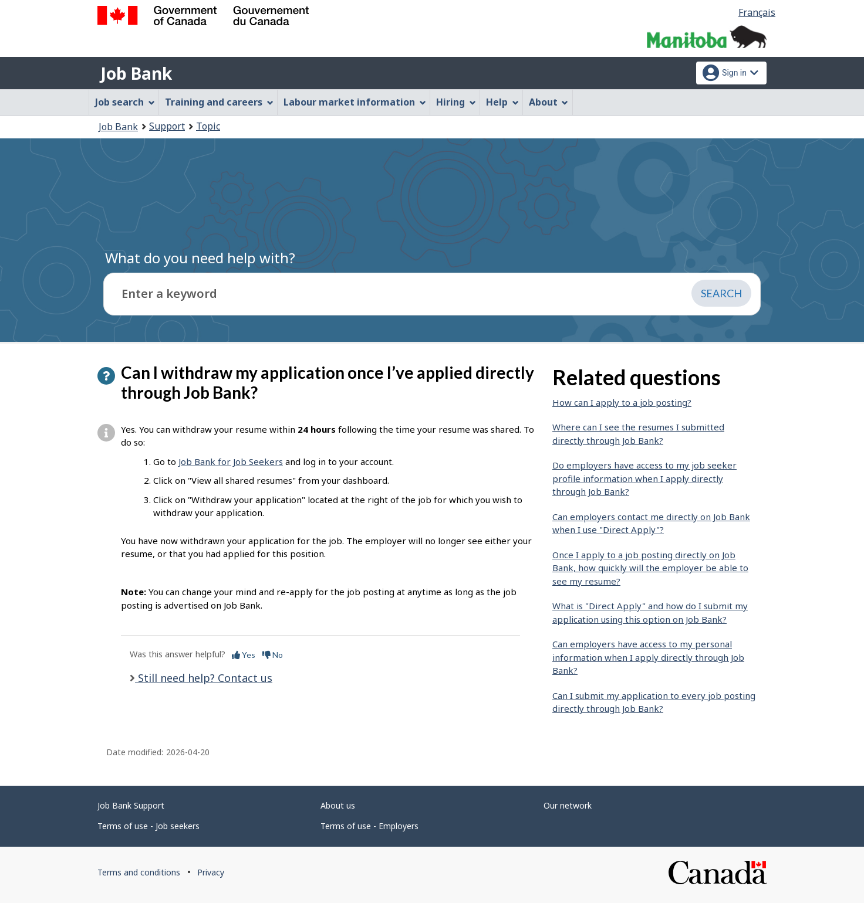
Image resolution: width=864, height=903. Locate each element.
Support (167, 126)
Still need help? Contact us (203, 678)
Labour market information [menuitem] (355, 102)
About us (337, 805)
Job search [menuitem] (125, 102)
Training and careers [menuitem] (219, 102)
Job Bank (136, 73)
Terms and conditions (138, 872)
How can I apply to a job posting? (621, 402)
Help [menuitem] (502, 102)
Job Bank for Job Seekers (230, 461)
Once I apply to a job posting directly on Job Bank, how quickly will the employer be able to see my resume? (650, 568)
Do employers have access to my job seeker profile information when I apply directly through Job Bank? (644, 478)
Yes (243, 655)
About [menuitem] (549, 102)
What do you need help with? (200, 258)
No (272, 655)
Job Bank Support (130, 805)
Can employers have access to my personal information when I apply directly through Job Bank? (648, 657)
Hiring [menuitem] (456, 102)
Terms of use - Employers (369, 825)
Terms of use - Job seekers (148, 825)
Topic (208, 126)
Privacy (210, 872)
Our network (568, 805)
